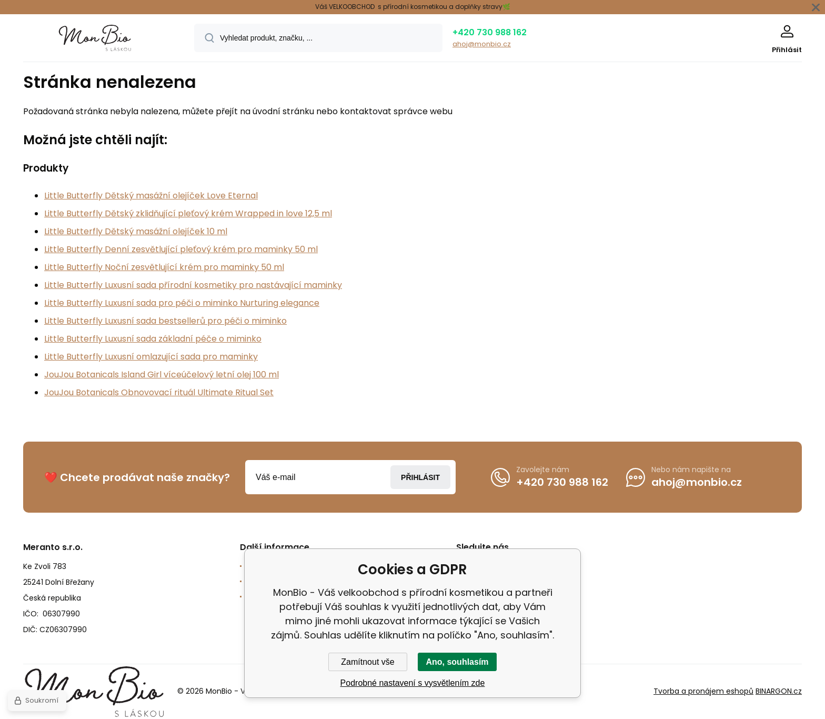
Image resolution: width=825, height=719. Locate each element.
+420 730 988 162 (489, 32)
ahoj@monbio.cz (481, 44)
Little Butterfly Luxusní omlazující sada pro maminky (151, 357)
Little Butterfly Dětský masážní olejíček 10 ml (135, 231)
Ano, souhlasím (457, 661)
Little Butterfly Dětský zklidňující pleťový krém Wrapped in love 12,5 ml (188, 213)
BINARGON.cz (779, 691)
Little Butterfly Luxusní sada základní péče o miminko (152, 339)
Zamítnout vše (367, 661)
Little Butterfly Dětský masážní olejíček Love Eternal (151, 195)
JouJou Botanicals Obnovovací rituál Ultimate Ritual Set (159, 392)
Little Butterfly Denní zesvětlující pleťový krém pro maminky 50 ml (181, 249)
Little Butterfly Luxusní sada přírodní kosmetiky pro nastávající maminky (193, 285)
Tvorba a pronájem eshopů (703, 691)
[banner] (95, 39)
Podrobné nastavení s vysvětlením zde (412, 682)
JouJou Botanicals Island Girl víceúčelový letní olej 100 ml (161, 374)
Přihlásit (420, 477)
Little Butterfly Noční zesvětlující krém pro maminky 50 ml (164, 267)
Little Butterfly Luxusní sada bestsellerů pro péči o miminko (165, 321)
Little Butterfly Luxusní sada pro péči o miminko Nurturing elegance (181, 303)
